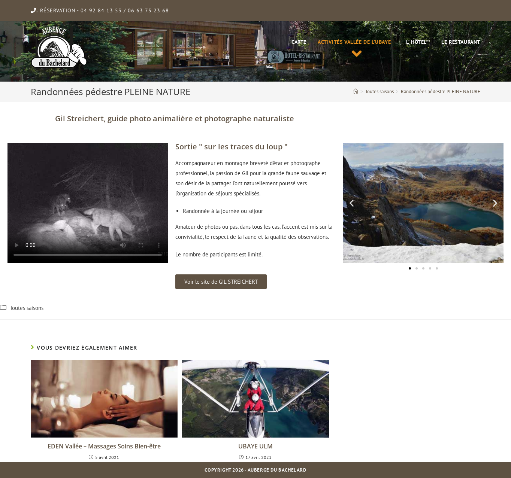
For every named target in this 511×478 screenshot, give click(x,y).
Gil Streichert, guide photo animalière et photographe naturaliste (174, 118)
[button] (221, 281)
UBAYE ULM (255, 446)
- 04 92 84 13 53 (99, 10)
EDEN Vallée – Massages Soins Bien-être (104, 446)
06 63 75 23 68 (148, 10)
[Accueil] (355, 91)
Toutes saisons (26, 307)
